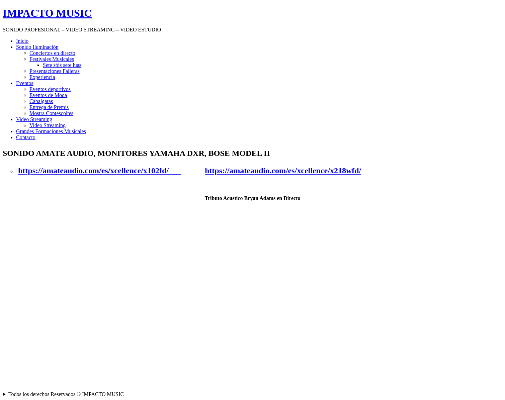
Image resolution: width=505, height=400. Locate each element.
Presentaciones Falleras (54, 71)
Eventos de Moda (48, 95)
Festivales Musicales (51, 59)
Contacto (25, 137)
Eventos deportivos (50, 89)
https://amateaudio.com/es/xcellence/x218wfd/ (283, 170)
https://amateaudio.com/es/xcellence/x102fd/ (99, 170)
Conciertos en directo (52, 53)
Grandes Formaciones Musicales (51, 131)
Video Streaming (34, 119)
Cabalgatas (41, 101)
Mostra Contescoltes (51, 113)
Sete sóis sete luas (62, 65)
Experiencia (42, 77)
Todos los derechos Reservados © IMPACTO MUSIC (66, 394)
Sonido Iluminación (37, 47)
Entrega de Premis (49, 107)
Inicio (22, 41)
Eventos (24, 83)
